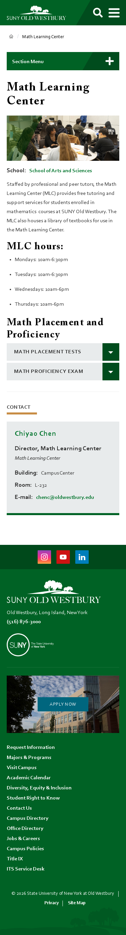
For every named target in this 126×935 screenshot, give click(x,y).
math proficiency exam (48, 371)
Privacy (51, 903)
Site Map (77, 903)
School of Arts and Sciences (60, 171)
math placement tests (47, 352)
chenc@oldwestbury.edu (65, 497)
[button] (63, 61)
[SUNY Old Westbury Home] (39, 12)
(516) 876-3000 (24, 622)
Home (11, 36)
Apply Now (63, 704)
